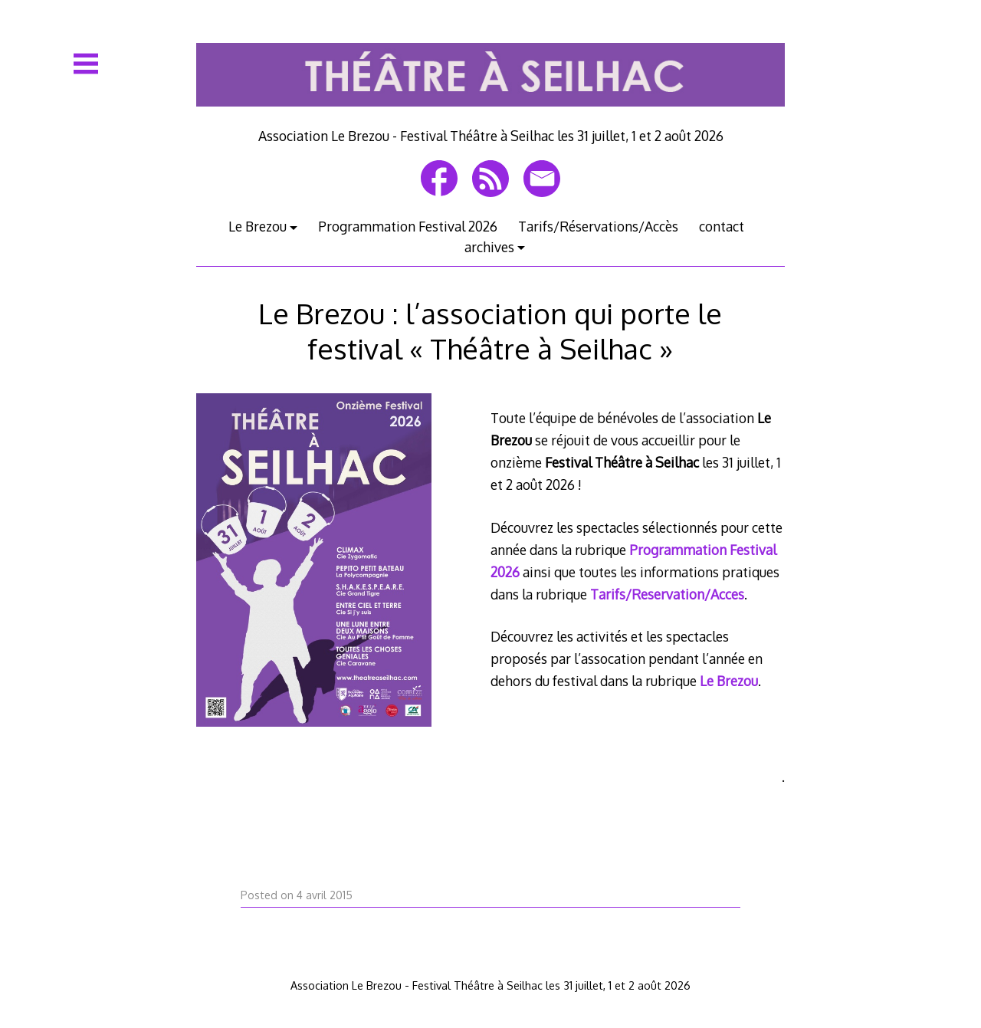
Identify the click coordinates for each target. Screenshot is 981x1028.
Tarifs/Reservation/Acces (667, 594)
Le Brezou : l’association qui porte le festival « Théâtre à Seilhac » (490, 330)
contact (721, 226)
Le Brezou (257, 226)
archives (489, 246)
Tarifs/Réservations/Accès (598, 226)
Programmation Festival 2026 (407, 226)
